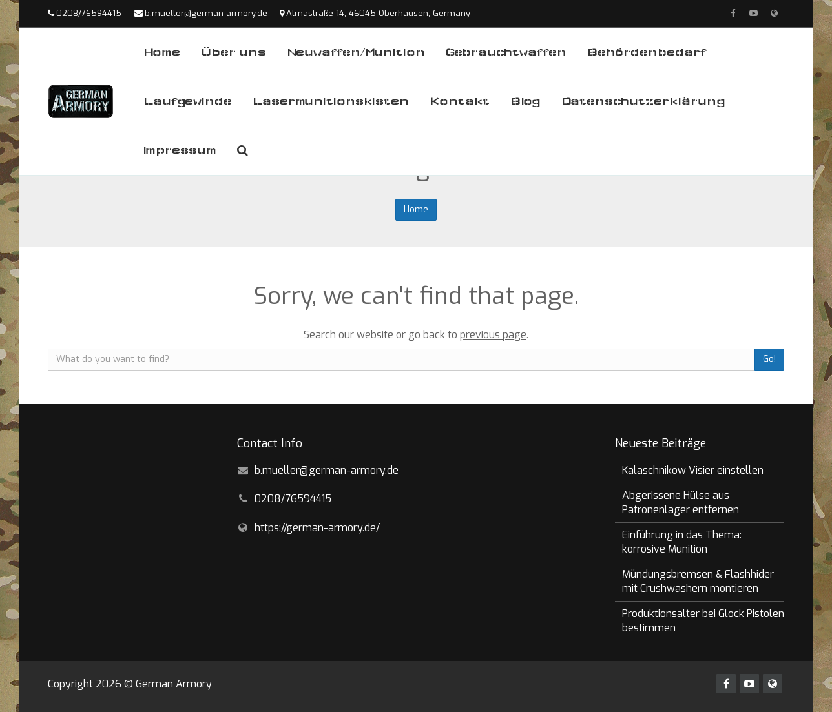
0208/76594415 (88, 13)
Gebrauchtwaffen (506, 52)
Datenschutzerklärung (643, 101)
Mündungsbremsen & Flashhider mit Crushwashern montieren (698, 581)
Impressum (179, 150)
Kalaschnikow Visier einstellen (693, 470)
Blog (525, 101)
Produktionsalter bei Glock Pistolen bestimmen (703, 621)
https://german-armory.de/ (317, 527)
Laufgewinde (187, 101)
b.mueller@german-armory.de (206, 13)
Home (161, 52)
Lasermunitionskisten (331, 101)
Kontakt (460, 101)
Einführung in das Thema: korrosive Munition (682, 542)
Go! (769, 359)
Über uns (233, 52)
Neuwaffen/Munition (356, 52)
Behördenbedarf (646, 52)
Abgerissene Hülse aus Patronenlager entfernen (680, 502)
